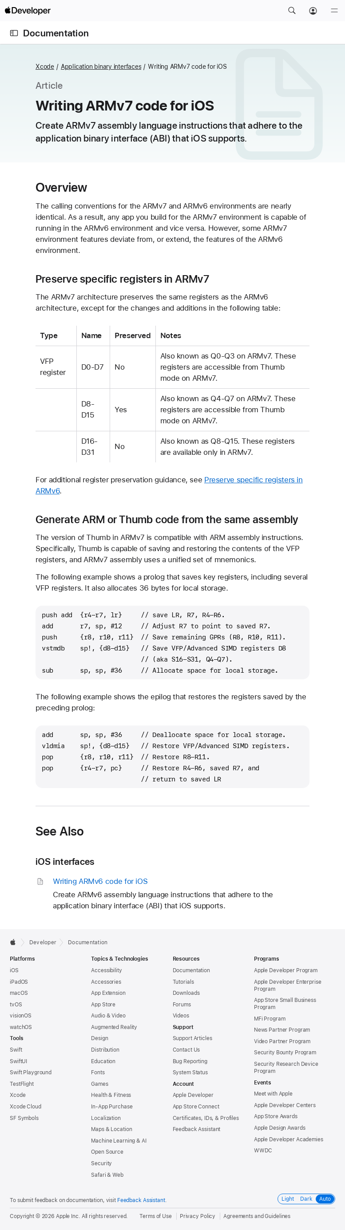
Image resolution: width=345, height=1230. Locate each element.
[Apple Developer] (27, 10)
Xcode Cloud (25, 1107)
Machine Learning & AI (118, 1141)
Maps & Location (111, 1129)
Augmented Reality (114, 1027)
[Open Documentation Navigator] (14, 33)
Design (99, 1038)
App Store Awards (275, 1116)
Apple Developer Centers (285, 1105)
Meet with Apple (273, 1094)
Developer (42, 942)
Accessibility (106, 970)
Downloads (186, 993)
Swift (16, 1050)
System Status (190, 1072)
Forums (182, 1004)
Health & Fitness (111, 1095)
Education (103, 1061)
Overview (61, 187)
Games (99, 1084)
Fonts (97, 1072)
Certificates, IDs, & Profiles (206, 1118)
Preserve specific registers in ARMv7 (123, 279)
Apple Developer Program (285, 970)
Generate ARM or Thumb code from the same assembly (167, 519)
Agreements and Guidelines (256, 1216)
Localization (106, 1118)
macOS (19, 993)
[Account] (313, 10)
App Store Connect (196, 1107)
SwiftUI (18, 1061)
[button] (291, 10)
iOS (14, 970)
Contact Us (186, 1050)
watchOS (21, 1027)
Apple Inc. (68, 1216)
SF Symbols (24, 1118)
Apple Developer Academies (288, 1139)
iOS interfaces (65, 861)
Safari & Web (107, 1175)
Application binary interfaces (101, 66)
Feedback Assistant (197, 1129)
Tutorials (183, 982)
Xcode (45, 66)
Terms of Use (155, 1216)
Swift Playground (31, 1072)
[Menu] (334, 10)
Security (101, 1163)
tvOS (16, 1004)
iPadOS (19, 982)
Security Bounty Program (285, 1052)
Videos (181, 1016)
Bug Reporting (190, 1061)
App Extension (108, 993)
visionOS (21, 1016)
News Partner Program (282, 1030)
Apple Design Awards (279, 1128)
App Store (103, 1004)
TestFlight (22, 1084)
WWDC (263, 1150)
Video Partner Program (282, 1041)
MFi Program (270, 1019)
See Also (60, 831)
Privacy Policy (197, 1216)
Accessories (106, 982)
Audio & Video (108, 1016)
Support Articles (192, 1038)
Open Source (107, 1152)
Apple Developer (193, 1095)
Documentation (56, 33)
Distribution (105, 1050)
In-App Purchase (111, 1107)
